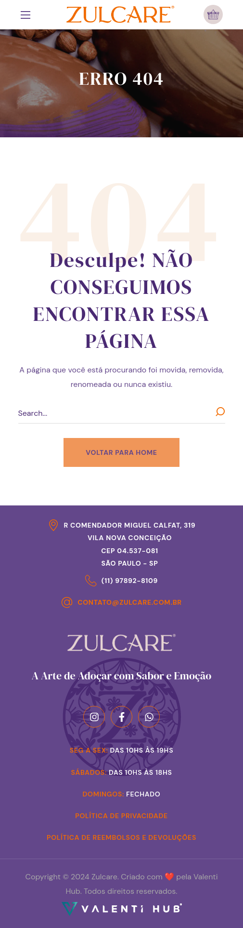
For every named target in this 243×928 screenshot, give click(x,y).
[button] (213, 14)
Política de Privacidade (121, 815)
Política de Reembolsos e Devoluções (121, 837)
